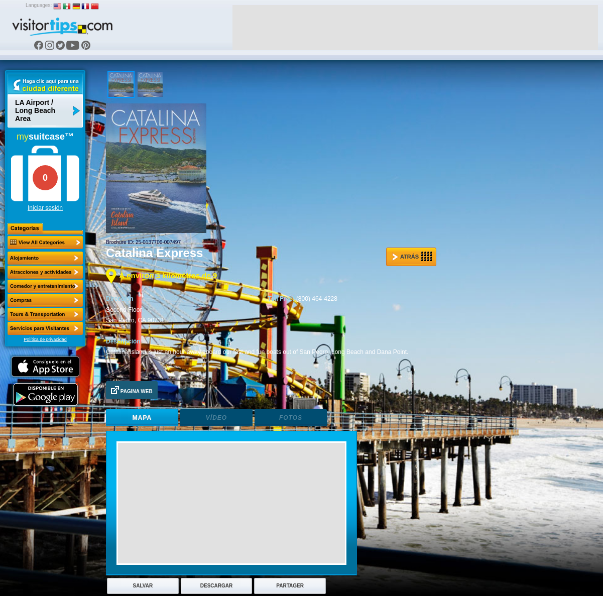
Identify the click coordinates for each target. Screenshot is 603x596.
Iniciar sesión (45, 207)
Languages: (39, 5)
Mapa (142, 417)
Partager (290, 585)
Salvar (143, 585)
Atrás (412, 257)
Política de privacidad (45, 339)
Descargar (216, 585)
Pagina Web (132, 390)
